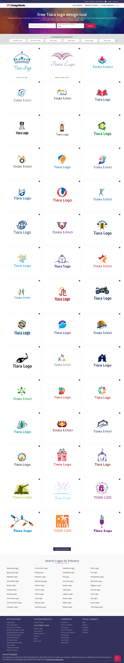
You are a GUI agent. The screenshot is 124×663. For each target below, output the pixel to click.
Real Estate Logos (96, 581)
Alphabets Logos (12, 577)
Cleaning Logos (12, 594)
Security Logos (95, 590)
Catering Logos (12, 590)
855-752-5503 (99, 1)
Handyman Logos (68, 568)
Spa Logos (94, 598)
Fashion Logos (39, 585)
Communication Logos (14, 603)
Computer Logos (12, 607)
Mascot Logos (67, 598)
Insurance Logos (68, 581)
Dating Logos (39, 572)
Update (90, 26)
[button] (116, 40)
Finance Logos (39, 590)
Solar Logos (94, 594)
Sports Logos (95, 603)
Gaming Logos (39, 603)
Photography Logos (97, 577)
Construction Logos (41, 568)
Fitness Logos (39, 594)
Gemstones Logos (35, 40)
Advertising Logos (13, 568)
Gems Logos (53, 40)
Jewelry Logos (89, 40)
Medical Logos (67, 607)
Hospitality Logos (68, 572)
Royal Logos (107, 40)
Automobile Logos (13, 581)
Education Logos (40, 577)
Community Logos (13, 598)
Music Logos (95, 568)
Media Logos (67, 603)
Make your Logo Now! (62, 549)
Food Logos (39, 598)
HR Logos (66, 577)
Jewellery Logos (17, 40)
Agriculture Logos (12, 572)
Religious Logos (96, 585)
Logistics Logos (68, 594)
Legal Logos (67, 590)
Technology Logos (97, 607)
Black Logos (71, 40)
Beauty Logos (11, 585)
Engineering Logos (41, 581)
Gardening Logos (40, 607)
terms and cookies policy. (55, 659)
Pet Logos (94, 572)
